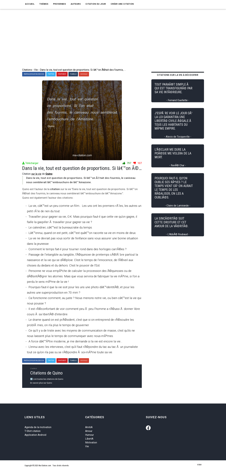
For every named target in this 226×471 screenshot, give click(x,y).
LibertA (89, 438)
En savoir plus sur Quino (41, 383)
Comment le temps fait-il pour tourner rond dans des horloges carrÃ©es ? (77, 249)
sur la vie (36, 173)
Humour (89, 434)
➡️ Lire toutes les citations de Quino (46, 379)
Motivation (91, 442)
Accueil (30, 4)
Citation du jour (95, 4)
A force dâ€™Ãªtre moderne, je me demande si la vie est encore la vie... (75, 341)
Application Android (35, 434)
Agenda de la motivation (38, 427)
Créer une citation (122, 4)
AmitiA (89, 427)
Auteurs (76, 4)
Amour (88, 431)
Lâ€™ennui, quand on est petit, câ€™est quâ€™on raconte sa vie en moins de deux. (82, 233)
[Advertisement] (113, 44)
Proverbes (59, 4)
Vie (87, 446)
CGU (199, 465)
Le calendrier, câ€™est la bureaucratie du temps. (61, 227)
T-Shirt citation (33, 431)
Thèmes (43, 4)
